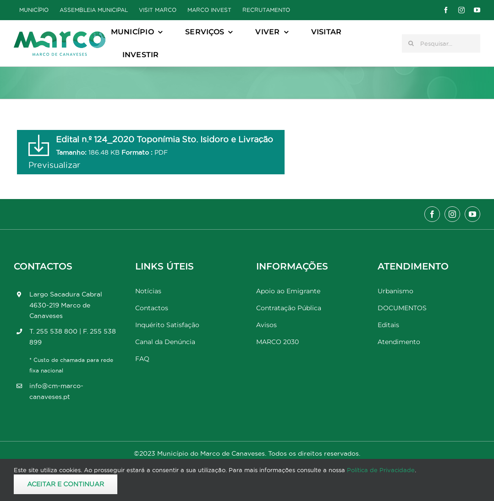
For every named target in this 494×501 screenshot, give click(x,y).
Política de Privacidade (381, 470)
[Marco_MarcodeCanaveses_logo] (59, 35)
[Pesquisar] (411, 43)
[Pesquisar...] (441, 43)
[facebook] (446, 10)
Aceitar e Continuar (65, 484)
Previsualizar (54, 165)
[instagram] (461, 10)
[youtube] (477, 10)
